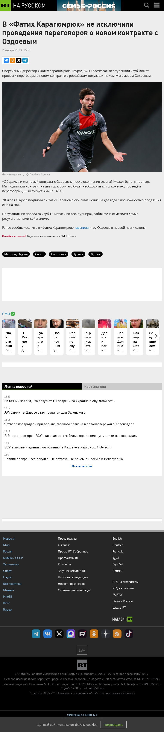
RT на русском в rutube (82, 633)
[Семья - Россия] (89, 5)
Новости (9, 538)
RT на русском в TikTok (129, 633)
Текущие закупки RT (71, 571)
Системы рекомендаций (74, 590)
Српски (117, 571)
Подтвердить (113, 724)
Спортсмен (58, 254)
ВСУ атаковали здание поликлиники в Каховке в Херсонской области (58, 447)
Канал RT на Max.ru (71, 633)
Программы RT (68, 558)
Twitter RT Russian (59, 633)
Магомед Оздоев (16, 254)
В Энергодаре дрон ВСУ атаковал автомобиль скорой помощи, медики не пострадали (71, 435)
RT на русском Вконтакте (47, 633)
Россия (7, 551)
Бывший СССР (13, 558)
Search (146, 1)
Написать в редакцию (73, 577)
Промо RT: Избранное (73, 551)
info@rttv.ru (96, 688)
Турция (78, 254)
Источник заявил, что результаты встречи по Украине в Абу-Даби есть (59, 400)
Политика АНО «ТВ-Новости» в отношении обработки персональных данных (82, 693)
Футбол (95, 254)
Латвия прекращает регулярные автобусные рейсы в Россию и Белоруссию (63, 458)
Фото (6, 603)
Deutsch (117, 545)
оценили (82, 227)
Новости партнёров (71, 584)
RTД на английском (125, 582)
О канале (64, 545)
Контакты (64, 564)
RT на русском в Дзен (105, 633)
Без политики (12, 584)
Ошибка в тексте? (14, 236)
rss (117, 633)
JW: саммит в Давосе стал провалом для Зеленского (44, 412)
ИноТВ (7, 596)
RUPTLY (117, 594)
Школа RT (119, 607)
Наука (7, 577)
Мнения (8, 590)
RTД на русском (123, 588)
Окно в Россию (122, 601)
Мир (6, 545)
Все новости (82, 466)
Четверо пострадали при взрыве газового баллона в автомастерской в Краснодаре (69, 424)
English (117, 538)
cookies (91, 724)
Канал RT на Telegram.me (36, 633)
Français (117, 551)
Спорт (39, 254)
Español (117, 564)
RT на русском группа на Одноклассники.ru (94, 633)
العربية (115, 558)
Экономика (11, 564)
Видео (7, 609)
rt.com (32, 679)
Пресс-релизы (67, 538)
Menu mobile (157, 1)
